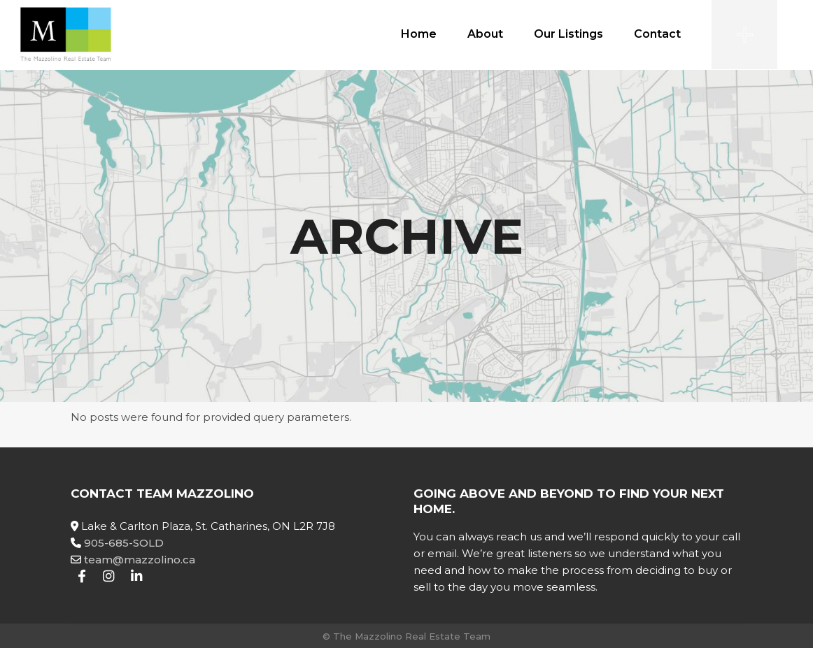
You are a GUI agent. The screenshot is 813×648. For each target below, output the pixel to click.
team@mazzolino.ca (139, 559)
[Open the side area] (744, 34)
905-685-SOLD (124, 542)
